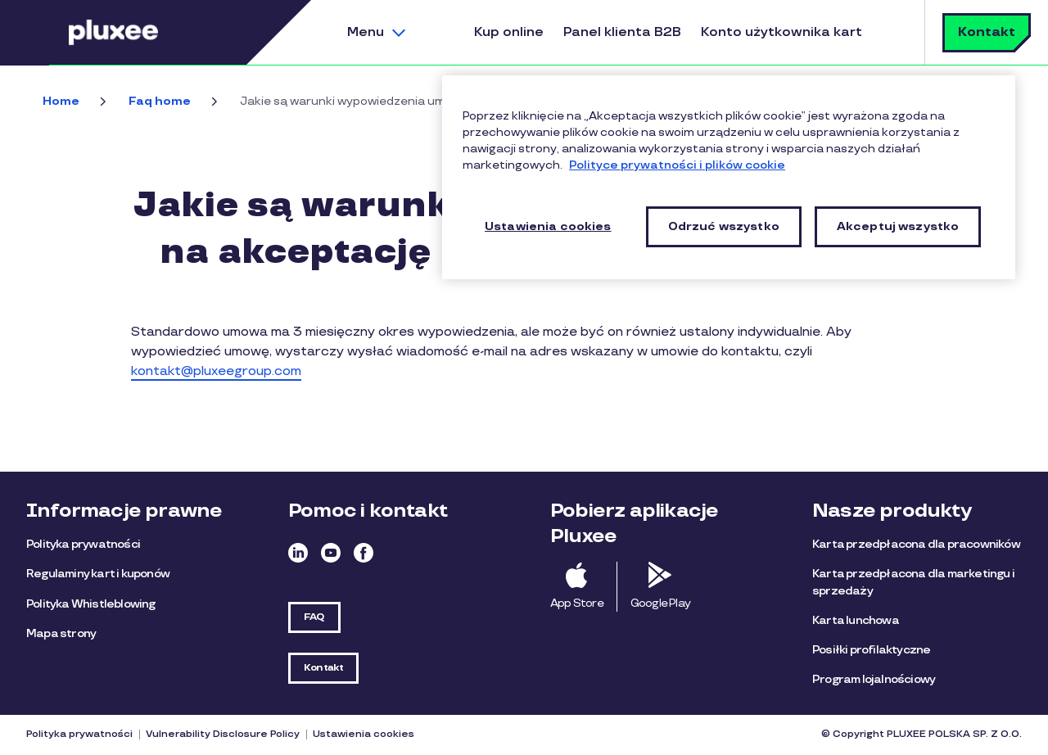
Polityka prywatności (83, 544)
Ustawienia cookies (363, 734)
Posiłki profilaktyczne (871, 650)
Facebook (363, 553)
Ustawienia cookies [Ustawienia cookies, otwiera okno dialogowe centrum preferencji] (548, 226)
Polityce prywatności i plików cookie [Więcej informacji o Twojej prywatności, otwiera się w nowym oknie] (677, 165)
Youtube (331, 553)
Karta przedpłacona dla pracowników (916, 544)
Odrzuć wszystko (723, 226)
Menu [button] (365, 32)
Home (61, 101)
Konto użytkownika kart (781, 32)
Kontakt (986, 32)
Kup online (509, 32)
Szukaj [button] (891, 32)
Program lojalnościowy (873, 679)
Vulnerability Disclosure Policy (223, 734)
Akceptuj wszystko (898, 226)
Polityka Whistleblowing (91, 604)
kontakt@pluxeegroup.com (216, 371)
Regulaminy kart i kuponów (97, 574)
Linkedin (298, 553)
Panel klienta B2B (622, 32)
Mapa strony (61, 633)
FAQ (314, 617)
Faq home (160, 101)
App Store (576, 603)
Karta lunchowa (855, 620)
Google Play (660, 603)
